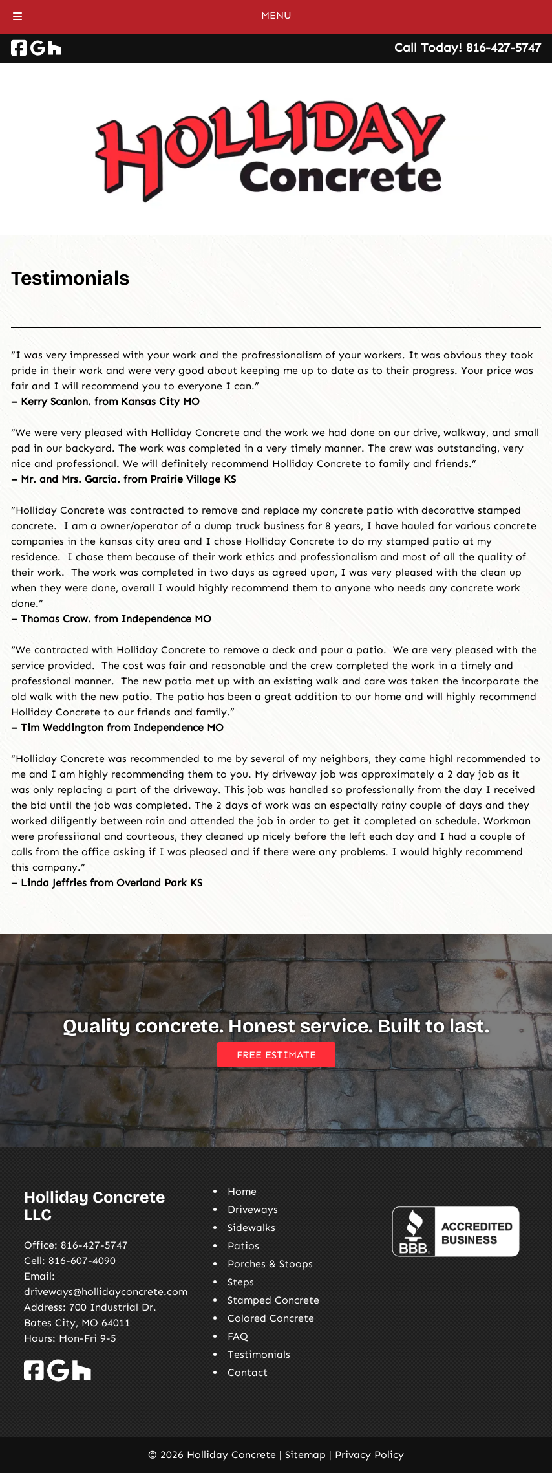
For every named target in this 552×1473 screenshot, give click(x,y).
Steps (241, 1282)
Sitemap (305, 1454)
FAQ (238, 1336)
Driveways (253, 1209)
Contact (248, 1372)
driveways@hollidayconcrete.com (105, 1291)
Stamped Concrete (273, 1300)
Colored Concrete (271, 1318)
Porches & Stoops (270, 1264)
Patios (243, 1245)
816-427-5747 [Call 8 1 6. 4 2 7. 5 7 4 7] (94, 1245)
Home (242, 1191)
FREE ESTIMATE (276, 1055)
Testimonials (259, 1354)
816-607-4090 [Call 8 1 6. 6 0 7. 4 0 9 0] (82, 1260)
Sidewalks (251, 1227)
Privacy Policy (369, 1454)
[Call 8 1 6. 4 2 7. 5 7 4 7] (503, 47)
